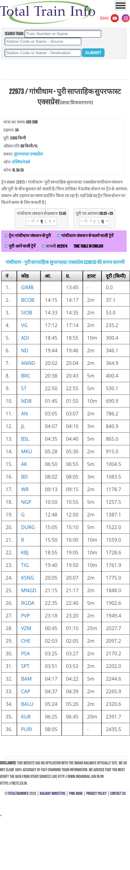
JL (23, 426)
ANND (28, 363)
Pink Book (76, 793)
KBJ (25, 552)
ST (24, 388)
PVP (25, 615)
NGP (26, 502)
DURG (28, 527)
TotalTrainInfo (18, 793)
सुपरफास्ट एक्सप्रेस (28, 154)
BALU (27, 704)
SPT (25, 666)
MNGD (28, 590)
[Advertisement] (65, 69)
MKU (26, 451)
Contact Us (118, 793)
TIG (25, 565)
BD (24, 476)
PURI (26, 729)
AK (24, 464)
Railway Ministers (52, 793)
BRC (25, 375)
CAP (25, 691)
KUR (26, 716)
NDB (26, 401)
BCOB (27, 300)
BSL (25, 438)
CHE (26, 640)
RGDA (27, 603)
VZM (26, 628)
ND (25, 350)
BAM (26, 678)
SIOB (26, 312)
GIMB (27, 287)
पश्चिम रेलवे (21, 162)
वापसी (54, 246)
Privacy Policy (96, 793)
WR (25, 489)
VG (24, 325)
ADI (25, 337)
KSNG (27, 577)
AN (24, 413)
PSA (25, 653)
